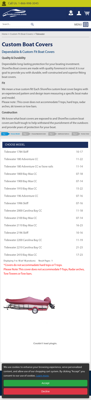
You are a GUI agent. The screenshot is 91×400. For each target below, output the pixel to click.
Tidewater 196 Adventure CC (21, 196)
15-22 (79, 188)
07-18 (79, 174)
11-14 (79, 166)
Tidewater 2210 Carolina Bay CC (23, 247)
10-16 (79, 232)
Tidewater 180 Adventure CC (21, 159)
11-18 (79, 210)
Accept (45, 383)
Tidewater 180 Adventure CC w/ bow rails (28, 166)
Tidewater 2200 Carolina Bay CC (23, 240)
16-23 (79, 225)
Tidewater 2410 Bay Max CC (20, 255)
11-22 (79, 159)
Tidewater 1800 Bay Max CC (20, 174)
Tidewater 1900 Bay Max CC (20, 181)
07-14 (79, 181)
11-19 (79, 240)
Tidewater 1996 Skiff (16, 203)
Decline (45, 391)
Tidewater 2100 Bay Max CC (20, 218)
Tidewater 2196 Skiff (16, 232)
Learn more (42, 376)
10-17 (79, 152)
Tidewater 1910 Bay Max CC (20, 188)
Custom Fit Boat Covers (21, 34)
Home (5, 34)
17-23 (79, 255)
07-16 (79, 196)
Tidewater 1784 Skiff (16, 152)
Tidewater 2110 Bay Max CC (20, 225)
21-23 (79, 247)
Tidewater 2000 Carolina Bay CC (23, 210)
